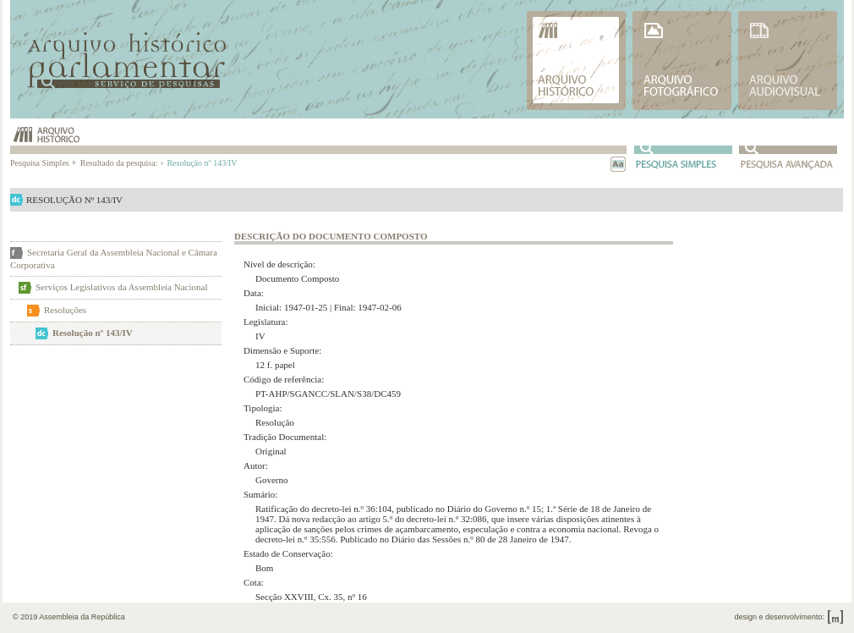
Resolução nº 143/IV (92, 333)
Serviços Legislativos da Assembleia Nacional (121, 287)
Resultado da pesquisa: (121, 163)
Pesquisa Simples (44, 163)
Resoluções (65, 310)
